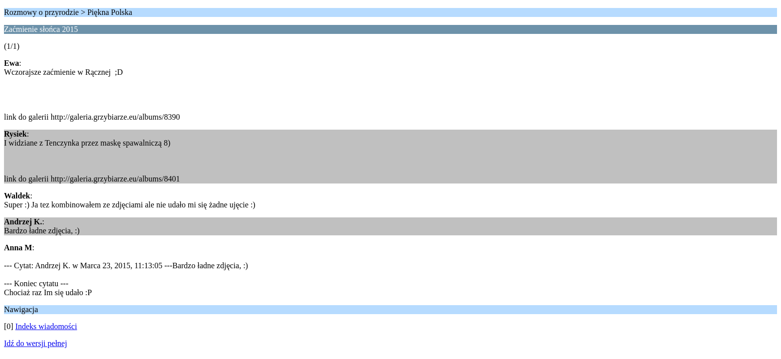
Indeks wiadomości (46, 326)
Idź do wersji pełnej (35, 343)
